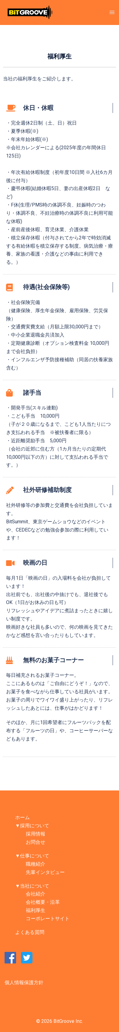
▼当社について (32, 886)
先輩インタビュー (45, 872)
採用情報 (35, 834)
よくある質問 (29, 932)
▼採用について (32, 826)
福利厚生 (35, 910)
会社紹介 (35, 894)
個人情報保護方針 (24, 982)
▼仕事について (32, 856)
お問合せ (35, 842)
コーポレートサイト (48, 918)
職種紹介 (35, 864)
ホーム (22, 817)
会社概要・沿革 (43, 902)
